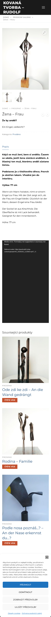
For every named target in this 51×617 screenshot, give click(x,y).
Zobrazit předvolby (25, 599)
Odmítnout (25, 592)
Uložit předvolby (25, 607)
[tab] (5, 147)
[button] (47, 557)
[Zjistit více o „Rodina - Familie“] (9, 467)
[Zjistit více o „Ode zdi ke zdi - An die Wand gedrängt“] (9, 400)
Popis (5, 147)
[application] (25, 282)
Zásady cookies (14, 613)
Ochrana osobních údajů (32, 613)
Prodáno (16, 109)
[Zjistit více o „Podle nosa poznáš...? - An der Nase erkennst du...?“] (9, 543)
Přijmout (25, 584)
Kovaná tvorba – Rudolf (13, 7)
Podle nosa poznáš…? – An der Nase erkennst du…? (22, 533)
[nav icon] (43, 7)
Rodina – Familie (17, 461)
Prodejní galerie (22, 17)
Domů (6, 17)
